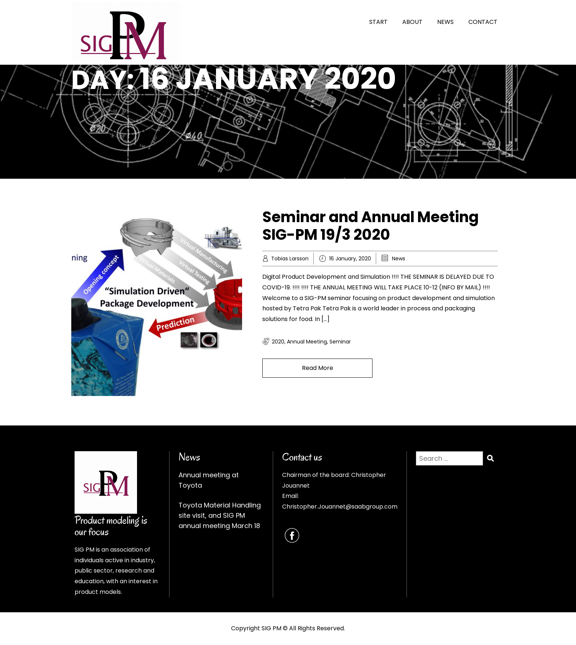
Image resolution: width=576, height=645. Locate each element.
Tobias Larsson (290, 258)
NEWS (445, 22)
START (378, 22)
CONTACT (482, 22)
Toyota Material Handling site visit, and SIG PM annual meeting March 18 (220, 515)
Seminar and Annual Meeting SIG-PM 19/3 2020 (370, 226)
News (398, 258)
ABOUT (412, 22)
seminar (340, 341)
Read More (317, 368)
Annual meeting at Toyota (209, 480)
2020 (278, 341)
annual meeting (307, 341)
